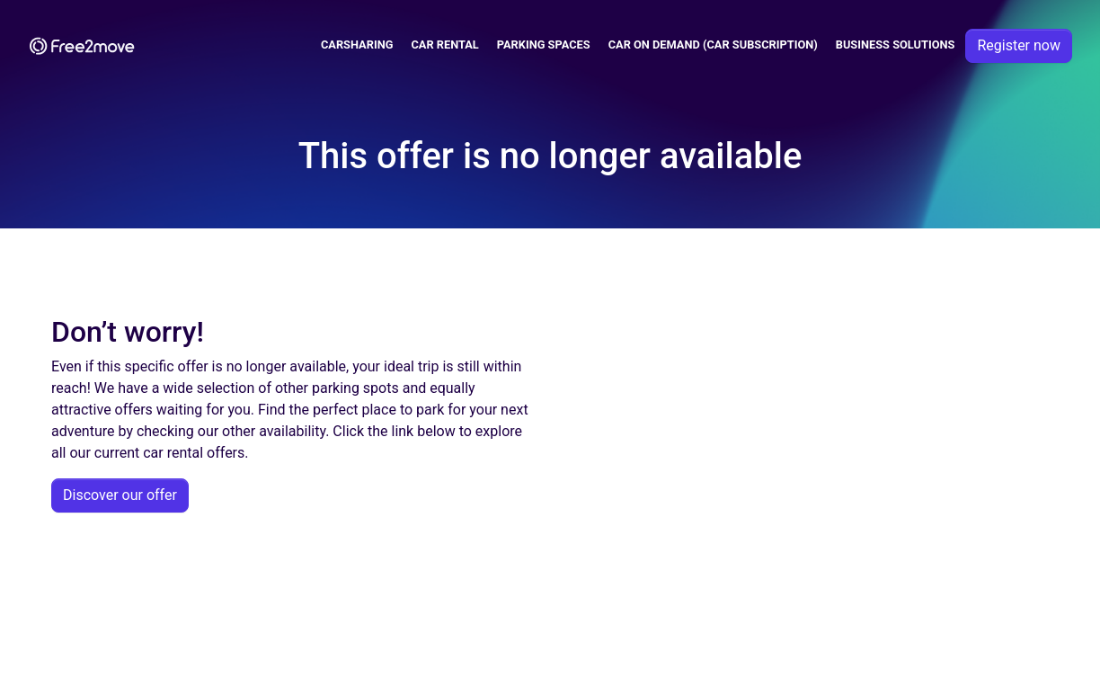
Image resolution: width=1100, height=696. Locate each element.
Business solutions (895, 44)
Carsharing (357, 44)
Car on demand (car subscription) (713, 44)
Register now (1018, 45)
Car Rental (444, 44)
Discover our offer (120, 495)
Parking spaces (543, 44)
